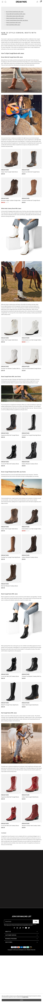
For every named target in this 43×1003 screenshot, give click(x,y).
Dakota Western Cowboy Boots (30, 463)
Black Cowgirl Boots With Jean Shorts (14, 18)
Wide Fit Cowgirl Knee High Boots (9, 704)
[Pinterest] (23, 928)
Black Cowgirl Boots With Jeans (13, 22)
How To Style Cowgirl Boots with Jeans (14, 11)
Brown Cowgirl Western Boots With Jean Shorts (17, 20)
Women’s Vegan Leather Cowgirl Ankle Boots (11, 200)
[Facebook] (14, 928)
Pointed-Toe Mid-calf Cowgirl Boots (31, 200)
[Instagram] (17, 928)
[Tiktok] (20, 928)
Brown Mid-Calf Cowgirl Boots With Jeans (15, 13)
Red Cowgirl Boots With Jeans (13, 24)
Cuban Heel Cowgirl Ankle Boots (9, 172)
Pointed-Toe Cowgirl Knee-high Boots (31, 435)
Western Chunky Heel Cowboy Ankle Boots (32, 825)
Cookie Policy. (25, 997)
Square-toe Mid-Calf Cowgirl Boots (31, 172)
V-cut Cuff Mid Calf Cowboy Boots (10, 463)
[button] (2, 2)
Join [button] (36, 921)
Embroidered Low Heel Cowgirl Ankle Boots (32, 340)
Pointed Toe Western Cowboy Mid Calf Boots (11, 368)
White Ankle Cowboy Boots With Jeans (15, 16)
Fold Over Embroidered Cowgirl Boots (31, 368)
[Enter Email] (18, 921)
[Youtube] (26, 928)
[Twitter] (29, 928)
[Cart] (40, 2)
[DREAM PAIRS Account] (37, 2)
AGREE (21, 1000)
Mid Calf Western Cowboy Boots (9, 586)
